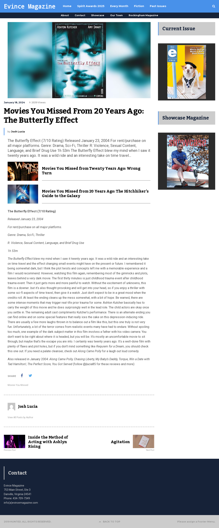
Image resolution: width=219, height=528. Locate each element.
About (65, 15)
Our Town (116, 15)
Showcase (97, 15)
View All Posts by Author (20, 417)
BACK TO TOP (109, 521)
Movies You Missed (18, 385)
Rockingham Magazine (143, 15)
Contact (80, 15)
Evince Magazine (29, 6)
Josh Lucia (18, 131)
